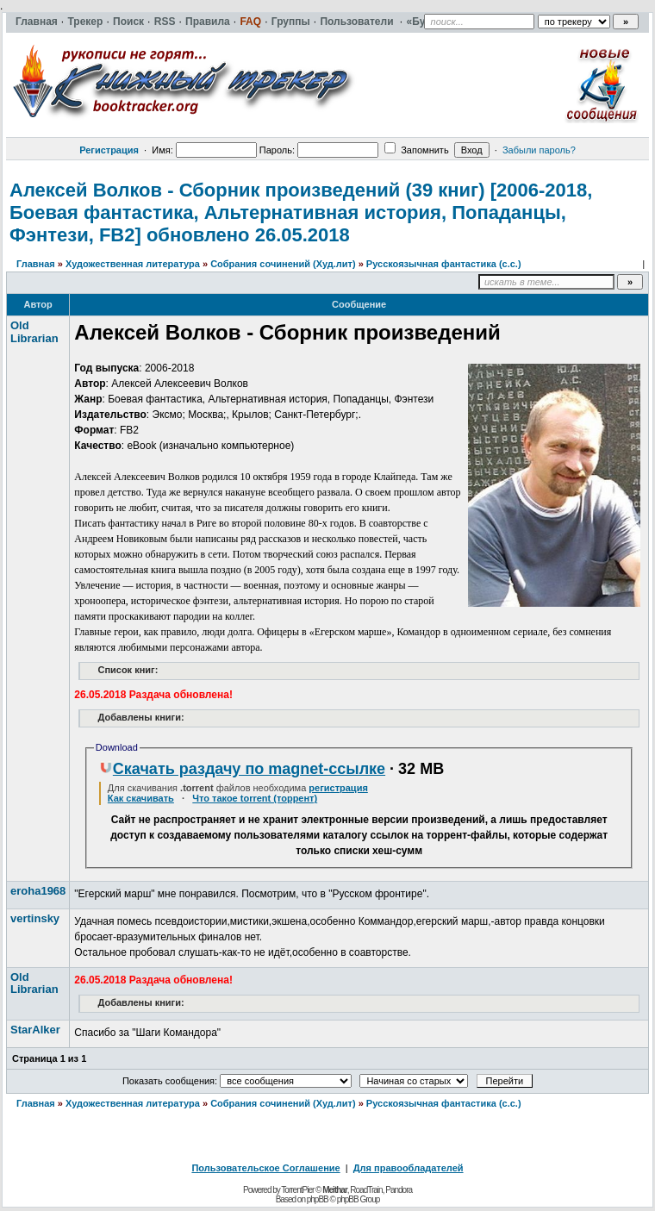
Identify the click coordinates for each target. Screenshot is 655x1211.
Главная (35, 264)
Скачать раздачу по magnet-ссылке (242, 768)
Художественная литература (133, 264)
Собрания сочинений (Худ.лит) (282, 264)
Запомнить (416, 150)
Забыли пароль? (539, 150)
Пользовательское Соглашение (265, 1168)
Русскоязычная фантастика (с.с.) (443, 264)
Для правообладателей (408, 1168)
